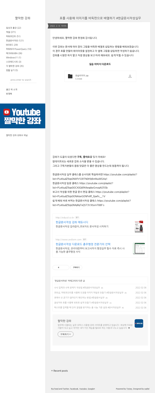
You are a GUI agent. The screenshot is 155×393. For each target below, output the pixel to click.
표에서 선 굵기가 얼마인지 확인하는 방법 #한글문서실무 (79, 298)
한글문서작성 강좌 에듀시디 (72, 222)
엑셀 (11, 32)
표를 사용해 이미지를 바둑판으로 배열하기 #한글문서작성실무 (100, 18)
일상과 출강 (13, 28)
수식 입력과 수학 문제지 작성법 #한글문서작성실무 (77, 288)
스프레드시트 (13, 62)
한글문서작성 (15, 41)
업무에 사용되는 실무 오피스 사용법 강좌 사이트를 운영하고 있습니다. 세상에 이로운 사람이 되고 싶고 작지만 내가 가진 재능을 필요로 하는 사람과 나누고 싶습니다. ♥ (95, 326)
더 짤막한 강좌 (15, 66)
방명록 (9, 94)
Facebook (74, 389)
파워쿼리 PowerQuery (18, 49)
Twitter (66, 389)
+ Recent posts (59, 371)
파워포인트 (13, 36)
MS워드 (12, 45)
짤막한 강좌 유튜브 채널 (17, 135)
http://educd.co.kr (65, 218)
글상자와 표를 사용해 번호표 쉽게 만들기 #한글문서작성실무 (81, 303)
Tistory (129, 389)
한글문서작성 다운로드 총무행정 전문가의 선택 (83, 244)
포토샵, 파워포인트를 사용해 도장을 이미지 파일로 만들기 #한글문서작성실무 (88, 293)
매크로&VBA (14, 53)
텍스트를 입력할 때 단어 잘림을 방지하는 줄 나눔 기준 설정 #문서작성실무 (87, 307)
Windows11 (13, 58)
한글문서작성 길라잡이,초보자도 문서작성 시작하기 (82, 226)
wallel (146, 389)
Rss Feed (54, 389)
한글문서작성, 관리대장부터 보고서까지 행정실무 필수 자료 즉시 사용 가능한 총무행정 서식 (90, 250)
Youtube (83, 389)
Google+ (91, 389)
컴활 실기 (12, 70)
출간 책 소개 (11, 90)
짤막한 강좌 (22, 18)
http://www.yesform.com (68, 240)
